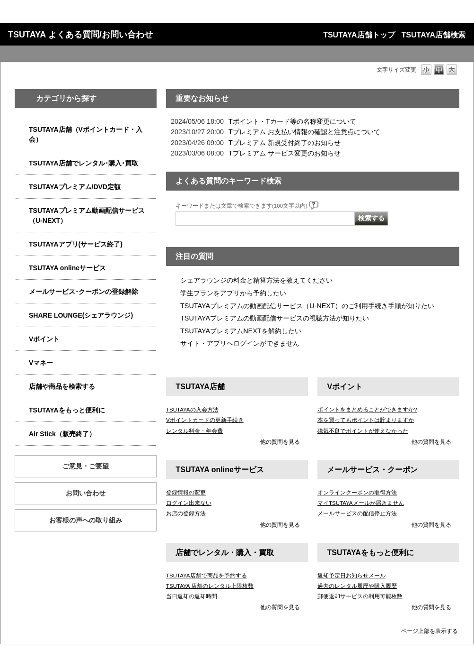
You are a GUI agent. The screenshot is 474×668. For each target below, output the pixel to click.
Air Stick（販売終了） (62, 434)
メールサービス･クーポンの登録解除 (83, 291)
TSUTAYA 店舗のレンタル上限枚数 (210, 586)
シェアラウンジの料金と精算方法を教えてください (256, 280)
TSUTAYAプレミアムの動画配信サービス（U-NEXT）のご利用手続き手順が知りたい (307, 306)
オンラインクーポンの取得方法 (357, 492)
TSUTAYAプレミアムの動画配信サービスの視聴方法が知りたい (274, 318)
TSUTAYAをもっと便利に (67, 410)
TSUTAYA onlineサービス (67, 268)
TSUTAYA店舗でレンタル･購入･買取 (83, 163)
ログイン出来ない (188, 503)
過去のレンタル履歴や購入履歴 (357, 586)
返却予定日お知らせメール (351, 575)
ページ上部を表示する (429, 631)
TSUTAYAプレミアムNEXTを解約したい (240, 331)
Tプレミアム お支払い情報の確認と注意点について (304, 132)
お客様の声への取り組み (85, 520)
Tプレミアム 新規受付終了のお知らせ (284, 142)
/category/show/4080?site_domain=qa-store (22, 292)
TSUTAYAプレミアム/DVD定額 (75, 187)
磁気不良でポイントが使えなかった (362, 431)
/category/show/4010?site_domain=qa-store (22, 268)
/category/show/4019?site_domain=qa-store (22, 244)
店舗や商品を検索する (62, 386)
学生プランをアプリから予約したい (233, 293)
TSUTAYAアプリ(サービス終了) (76, 244)
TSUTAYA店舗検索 (433, 35)
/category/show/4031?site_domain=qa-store (22, 187)
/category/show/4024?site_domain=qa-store (22, 410)
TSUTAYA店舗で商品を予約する (206, 575)
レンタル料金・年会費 (194, 431)
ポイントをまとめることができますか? (367, 409)
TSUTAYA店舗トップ (359, 35)
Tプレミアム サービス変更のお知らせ (284, 153)
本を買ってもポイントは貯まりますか (365, 420)
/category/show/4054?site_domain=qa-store (22, 163)
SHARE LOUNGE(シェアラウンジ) (81, 315)
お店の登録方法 (186, 513)
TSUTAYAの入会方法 (192, 409)
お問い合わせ (85, 493)
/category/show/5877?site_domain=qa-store (22, 315)
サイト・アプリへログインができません (239, 343)
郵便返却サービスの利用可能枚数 (360, 596)
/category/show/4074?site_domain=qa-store (22, 339)
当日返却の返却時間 (191, 596)
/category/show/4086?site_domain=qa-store (22, 387)
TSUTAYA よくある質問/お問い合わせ (80, 34)
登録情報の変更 (186, 492)
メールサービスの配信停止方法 (357, 513)
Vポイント (44, 339)
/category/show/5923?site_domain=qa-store (22, 211)
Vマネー (41, 362)
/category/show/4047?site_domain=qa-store (22, 130)
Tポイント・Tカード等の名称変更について (292, 121)
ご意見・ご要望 (85, 466)
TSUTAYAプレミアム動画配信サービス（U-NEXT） (87, 215)
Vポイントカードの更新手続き (205, 420)
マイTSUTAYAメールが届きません (360, 503)
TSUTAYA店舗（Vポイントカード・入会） (85, 134)
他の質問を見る (280, 442)
